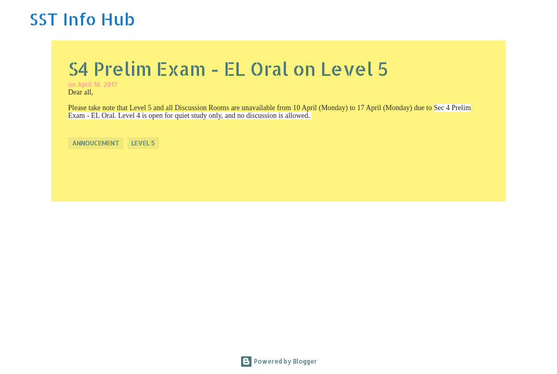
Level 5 (143, 143)
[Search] (542, 19)
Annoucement (96, 143)
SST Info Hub (82, 19)
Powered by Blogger (278, 361)
